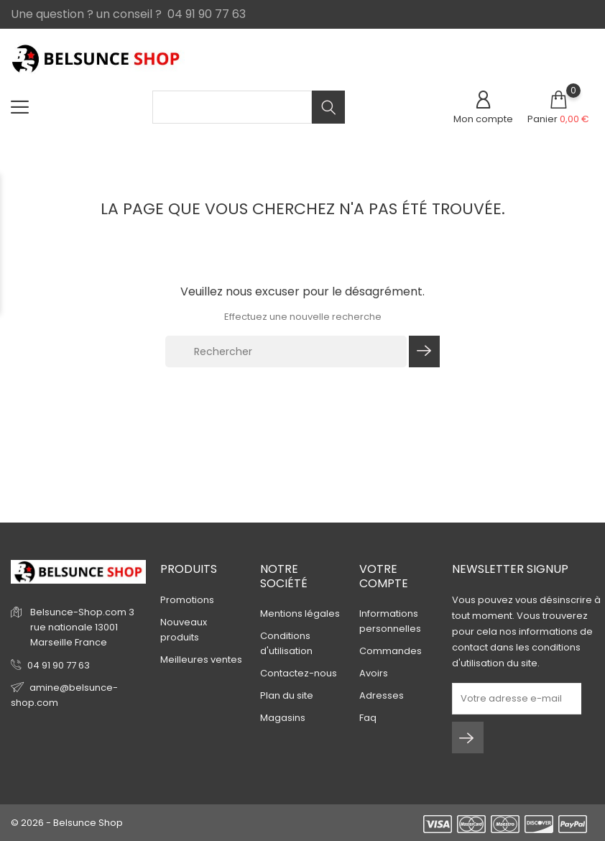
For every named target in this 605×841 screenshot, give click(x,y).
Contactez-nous (298, 673)
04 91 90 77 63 (58, 665)
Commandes (390, 651)
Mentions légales (300, 613)
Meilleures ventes (201, 659)
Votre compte (383, 576)
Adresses (381, 695)
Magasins (282, 718)
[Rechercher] (286, 351)
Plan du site (286, 695)
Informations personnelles (390, 621)
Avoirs (373, 673)
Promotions (187, 600)
